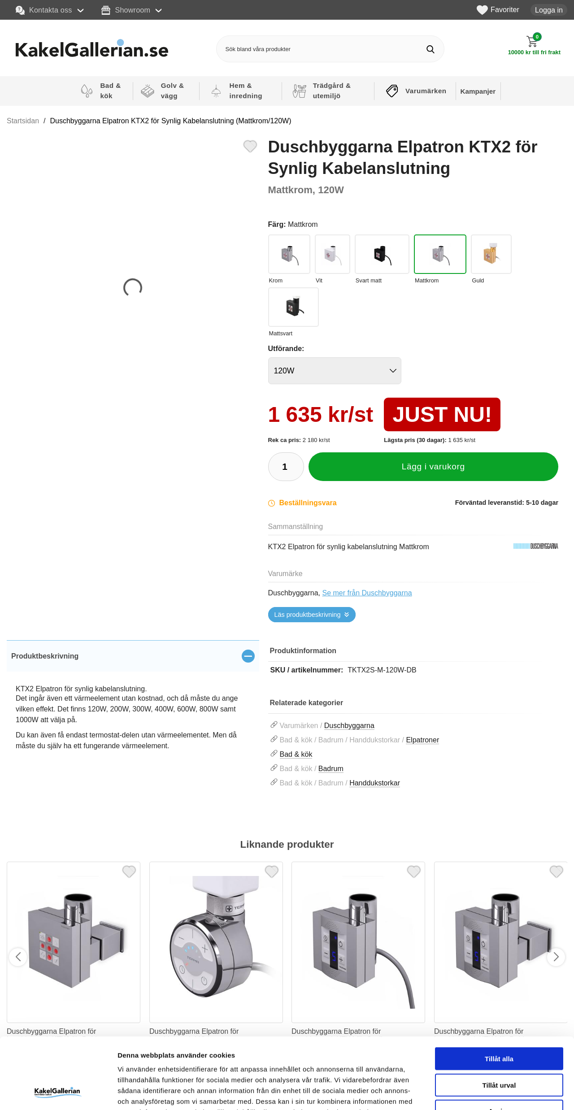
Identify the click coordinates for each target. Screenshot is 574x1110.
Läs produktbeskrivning (307, 614)
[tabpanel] (133, 706)
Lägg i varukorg (433, 466)
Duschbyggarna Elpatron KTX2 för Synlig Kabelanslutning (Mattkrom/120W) (170, 121)
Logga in (549, 10)
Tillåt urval (499, 1018)
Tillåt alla (499, 992)
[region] (133, 656)
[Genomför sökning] (430, 49)
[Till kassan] (534, 45)
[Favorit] (250, 145)
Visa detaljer (487, 1092)
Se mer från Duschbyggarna (367, 593)
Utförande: (286, 348)
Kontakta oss (44, 10)
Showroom (125, 10)
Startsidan (23, 121)
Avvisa (499, 1044)
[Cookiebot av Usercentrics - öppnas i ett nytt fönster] (58, 1092)
